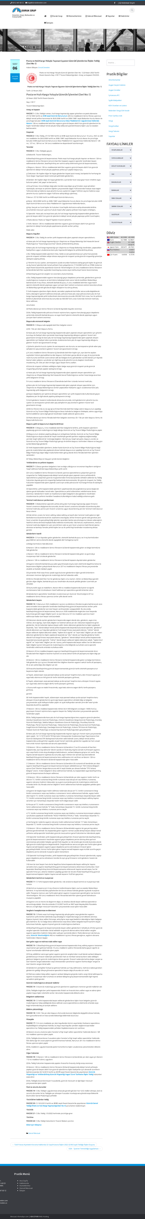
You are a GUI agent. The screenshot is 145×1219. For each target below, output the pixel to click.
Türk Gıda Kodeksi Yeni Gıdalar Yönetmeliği (14, 1193)
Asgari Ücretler (114, 90)
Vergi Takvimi (114, 131)
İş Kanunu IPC (114, 95)
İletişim (75, 1190)
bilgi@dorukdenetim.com (36, 3)
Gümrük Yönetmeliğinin (40, 935)
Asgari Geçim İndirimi (117, 85)
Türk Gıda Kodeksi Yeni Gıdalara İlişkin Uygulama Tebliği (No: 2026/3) (15, 1184)
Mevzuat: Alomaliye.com (19, 1216)
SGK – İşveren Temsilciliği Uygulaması (85, 1148)
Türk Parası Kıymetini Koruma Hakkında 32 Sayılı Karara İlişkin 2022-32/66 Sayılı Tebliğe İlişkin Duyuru (53, 1144)
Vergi (111, 121)
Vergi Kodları (114, 126)
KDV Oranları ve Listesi (118, 105)
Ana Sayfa (77, 1180)
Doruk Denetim (44, 67)
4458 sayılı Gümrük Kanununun (55, 116)
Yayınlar (112, 136)
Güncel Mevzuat (34, 1133)
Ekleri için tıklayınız (33, 1125)
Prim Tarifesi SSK (115, 116)
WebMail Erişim (127, 3)
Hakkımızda (77, 1183)
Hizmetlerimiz (78, 1185)
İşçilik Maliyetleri (115, 100)
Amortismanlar (114, 80)
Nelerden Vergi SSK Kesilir (119, 110)
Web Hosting (44, 1216)
